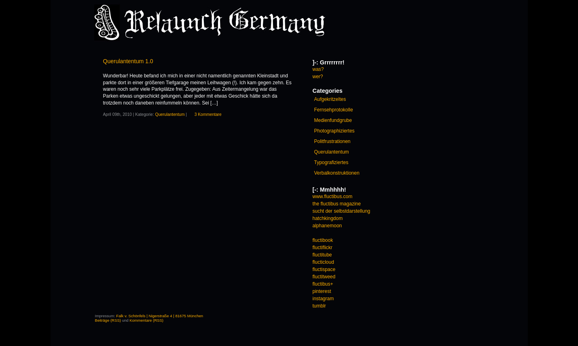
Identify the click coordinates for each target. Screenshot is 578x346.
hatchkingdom (328, 218)
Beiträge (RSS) (108, 320)
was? (318, 69)
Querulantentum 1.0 (128, 61)
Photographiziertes (334, 131)
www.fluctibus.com (333, 196)
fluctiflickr (322, 247)
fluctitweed (324, 277)
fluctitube (322, 255)
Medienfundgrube (333, 120)
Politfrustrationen (332, 141)
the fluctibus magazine (337, 204)
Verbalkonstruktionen (337, 173)
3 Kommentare (208, 114)
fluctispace (324, 269)
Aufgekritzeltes (330, 99)
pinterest (322, 291)
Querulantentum (169, 114)
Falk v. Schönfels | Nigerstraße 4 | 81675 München (159, 316)
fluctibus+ (323, 284)
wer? (318, 76)
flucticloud (323, 262)
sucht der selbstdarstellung (342, 211)
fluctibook (323, 240)
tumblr (319, 306)
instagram (323, 298)
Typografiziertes (331, 162)
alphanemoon (327, 226)
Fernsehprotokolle (333, 110)
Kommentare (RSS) (146, 320)
